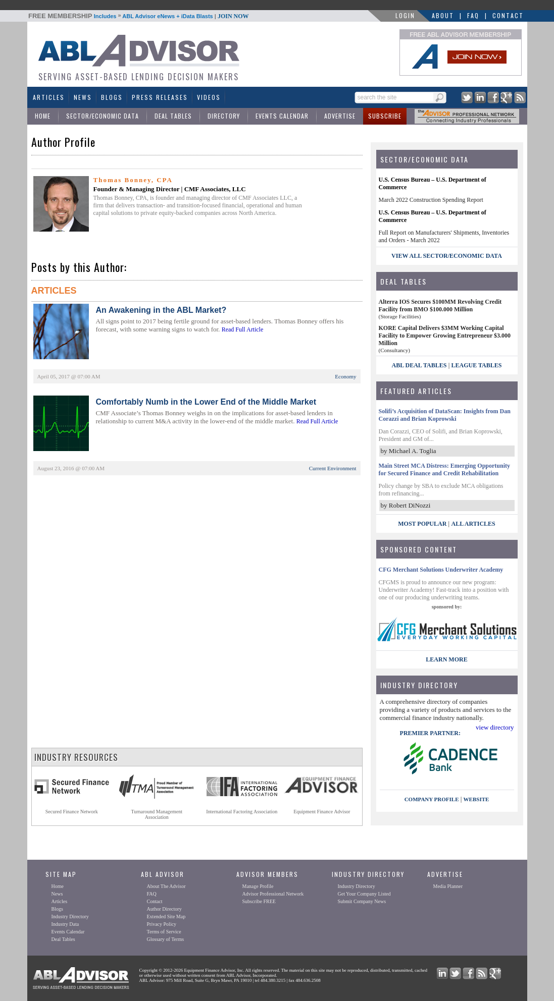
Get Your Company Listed (364, 894)
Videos (209, 97)
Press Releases (160, 97)
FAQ (473, 15)
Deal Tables (173, 116)
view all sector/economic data (446, 255)
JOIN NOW (233, 16)
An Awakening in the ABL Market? (161, 310)
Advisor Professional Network (273, 894)
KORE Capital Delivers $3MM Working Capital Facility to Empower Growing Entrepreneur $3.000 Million (445, 335)
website (476, 799)
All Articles (473, 523)
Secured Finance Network (71, 811)
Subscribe (384, 116)
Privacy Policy (162, 924)
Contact (508, 15)
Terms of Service (164, 931)
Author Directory (164, 909)
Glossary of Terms (165, 939)
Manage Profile (258, 886)
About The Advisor (166, 886)
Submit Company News (362, 901)
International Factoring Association (241, 811)
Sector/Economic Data (102, 116)
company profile (432, 799)
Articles (49, 97)
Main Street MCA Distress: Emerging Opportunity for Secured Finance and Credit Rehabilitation (445, 469)
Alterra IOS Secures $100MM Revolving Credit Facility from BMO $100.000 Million (440, 305)
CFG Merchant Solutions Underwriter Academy (441, 569)
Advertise (340, 116)
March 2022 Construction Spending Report (431, 199)
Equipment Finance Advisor (321, 811)
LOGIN (405, 15)
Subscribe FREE (259, 901)
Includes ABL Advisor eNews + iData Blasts (138, 16)
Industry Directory (70, 916)
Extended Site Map (166, 916)
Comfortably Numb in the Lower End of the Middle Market (206, 402)
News (83, 97)
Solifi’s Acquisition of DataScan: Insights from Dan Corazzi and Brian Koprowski (445, 415)
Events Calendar (282, 116)
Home (43, 116)
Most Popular (422, 523)
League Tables (476, 365)
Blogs (112, 97)
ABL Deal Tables (419, 365)
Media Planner (448, 886)
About (443, 15)
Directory (224, 116)
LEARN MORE (446, 659)
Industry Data (65, 924)
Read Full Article (243, 329)
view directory (495, 727)
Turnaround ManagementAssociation (156, 814)
